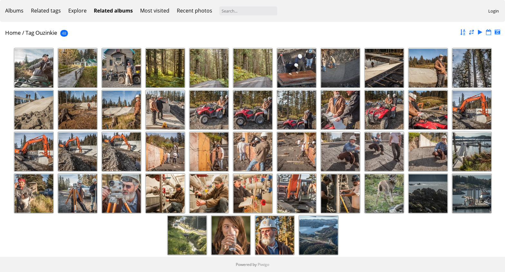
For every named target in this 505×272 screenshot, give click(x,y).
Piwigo (263, 264)
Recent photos (194, 10)
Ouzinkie (46, 32)
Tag (29, 32)
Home (13, 32)
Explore (77, 10)
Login (493, 11)
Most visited (154, 10)
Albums (14, 10)
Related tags (46, 10)
